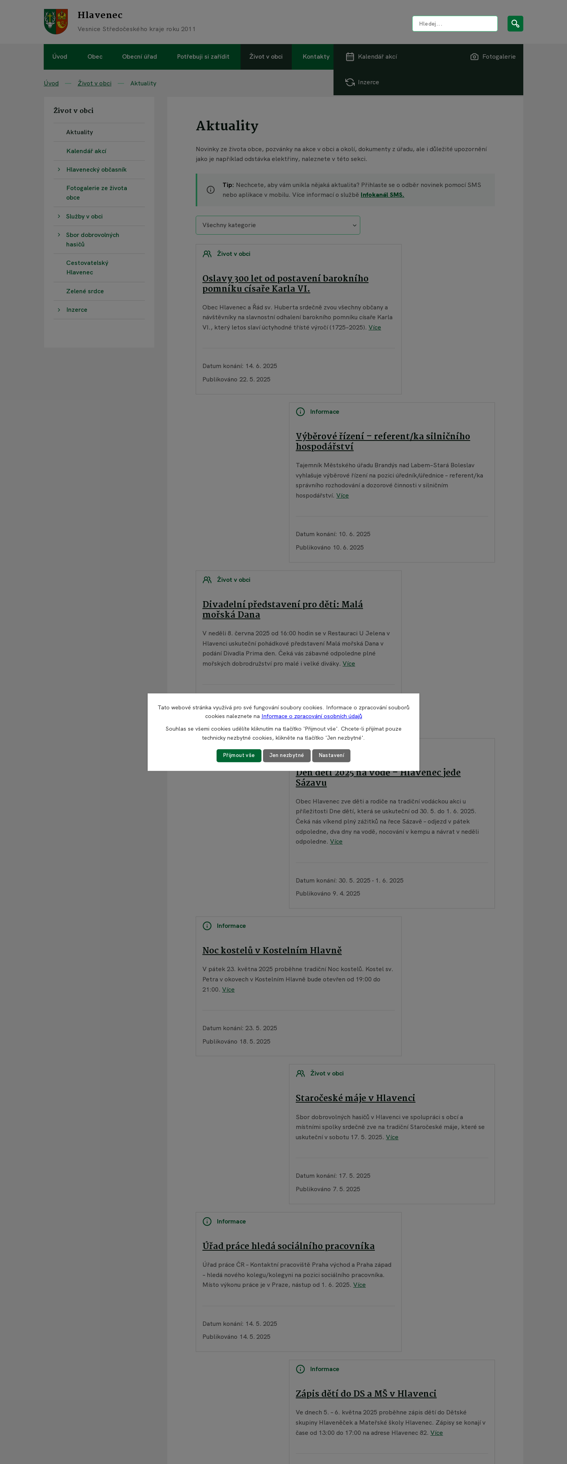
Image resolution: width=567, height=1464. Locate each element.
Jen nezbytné (286, 755)
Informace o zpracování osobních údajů (311, 716)
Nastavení (332, 755)
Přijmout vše (237, 755)
